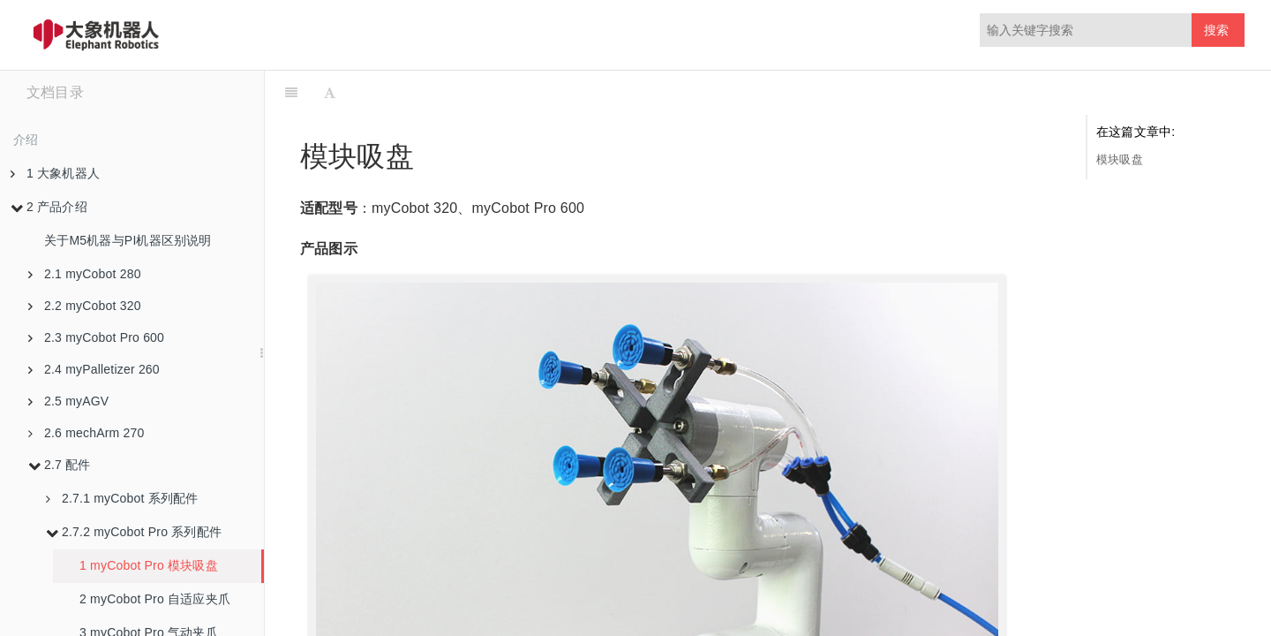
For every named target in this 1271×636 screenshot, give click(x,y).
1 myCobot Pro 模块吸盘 (148, 565)
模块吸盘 (1119, 159)
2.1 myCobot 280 (84, 274)
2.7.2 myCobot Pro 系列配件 (134, 532)
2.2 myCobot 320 (84, 306)
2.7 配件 (59, 465)
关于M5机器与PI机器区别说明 (128, 240)
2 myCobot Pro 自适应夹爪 (154, 599)
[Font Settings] (330, 93)
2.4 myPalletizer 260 (94, 369)
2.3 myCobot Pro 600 (96, 337)
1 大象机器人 (55, 173)
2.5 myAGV (68, 401)
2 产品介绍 (49, 207)
